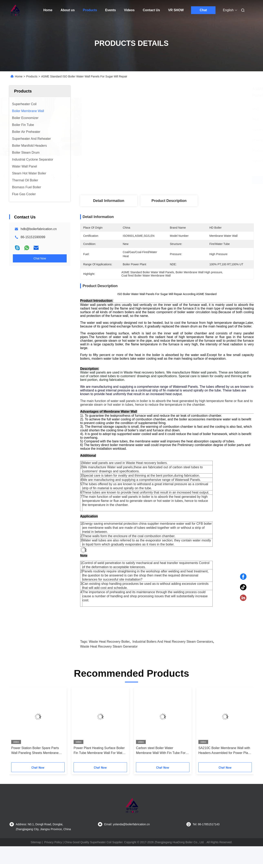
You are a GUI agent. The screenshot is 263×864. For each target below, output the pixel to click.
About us (68, 10)
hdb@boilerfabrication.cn (39, 229)
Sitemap (36, 842)
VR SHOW (176, 10)
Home (47, 10)
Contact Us (151, 10)
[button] (18, 726)
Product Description (169, 201)
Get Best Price (188, 180)
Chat (203, 10)
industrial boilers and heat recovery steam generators (172, 641)
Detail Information (108, 201)
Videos (129, 10)
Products (90, 10)
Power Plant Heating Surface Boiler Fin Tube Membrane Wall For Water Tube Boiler (99, 750)
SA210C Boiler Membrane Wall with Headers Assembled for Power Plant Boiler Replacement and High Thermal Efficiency (224, 750)
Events (110, 10)
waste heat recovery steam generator (109, 646)
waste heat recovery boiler (109, 641)
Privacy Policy (53, 842)
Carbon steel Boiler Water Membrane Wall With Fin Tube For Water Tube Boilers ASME (161, 750)
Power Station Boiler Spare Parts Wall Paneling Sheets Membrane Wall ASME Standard (35, 750)
